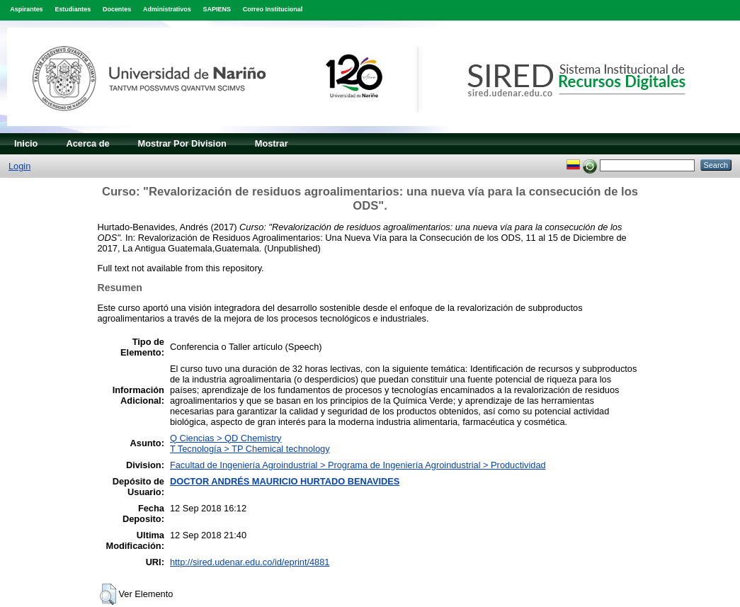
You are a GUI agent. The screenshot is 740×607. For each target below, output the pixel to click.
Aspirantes (26, 9)
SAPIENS (217, 9)
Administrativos (167, 9)
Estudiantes (73, 9)
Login (19, 166)
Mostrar (271, 143)
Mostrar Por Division (182, 143)
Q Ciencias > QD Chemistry (226, 438)
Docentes (117, 9)
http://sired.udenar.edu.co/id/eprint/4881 (250, 562)
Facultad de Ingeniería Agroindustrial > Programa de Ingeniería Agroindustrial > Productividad (358, 465)
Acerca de (87, 143)
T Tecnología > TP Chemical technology (250, 448)
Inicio (26, 143)
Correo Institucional (273, 9)
